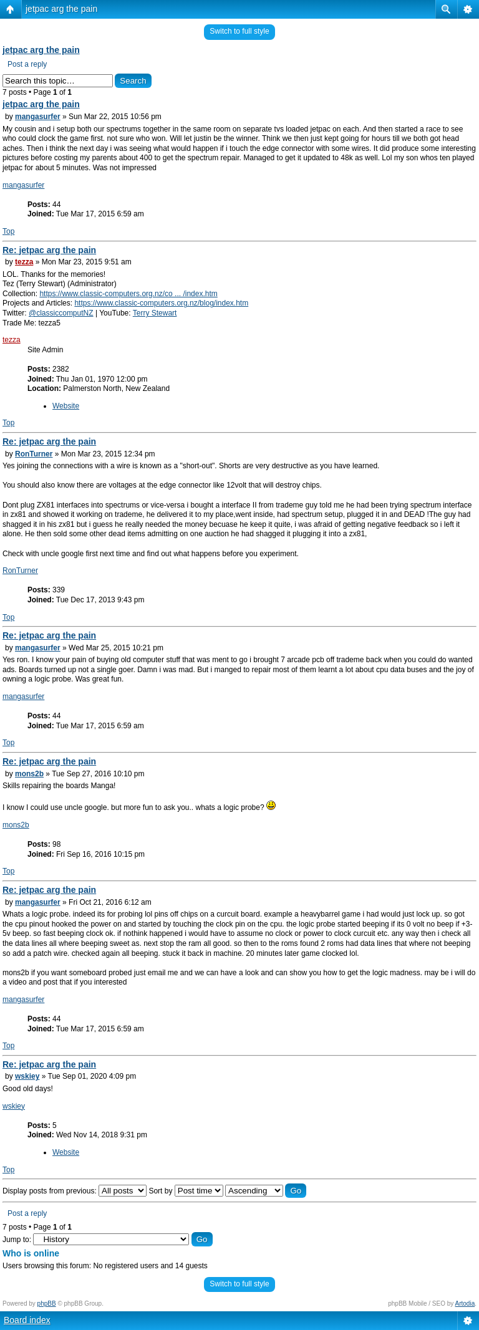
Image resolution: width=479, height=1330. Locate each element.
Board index (27, 1320)
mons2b (29, 773)
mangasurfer (37, 116)
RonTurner (33, 454)
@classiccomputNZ (61, 313)
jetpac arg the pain (61, 9)
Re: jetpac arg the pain (49, 250)
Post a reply (27, 64)
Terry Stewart (155, 313)
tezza (24, 262)
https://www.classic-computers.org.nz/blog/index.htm (161, 303)
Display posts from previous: (74, 1191)
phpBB (46, 1303)
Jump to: (16, 1239)
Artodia (465, 1303)
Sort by (185, 1191)
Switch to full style (239, 31)
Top (8, 231)
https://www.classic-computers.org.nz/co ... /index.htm (128, 293)
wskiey (27, 1076)
